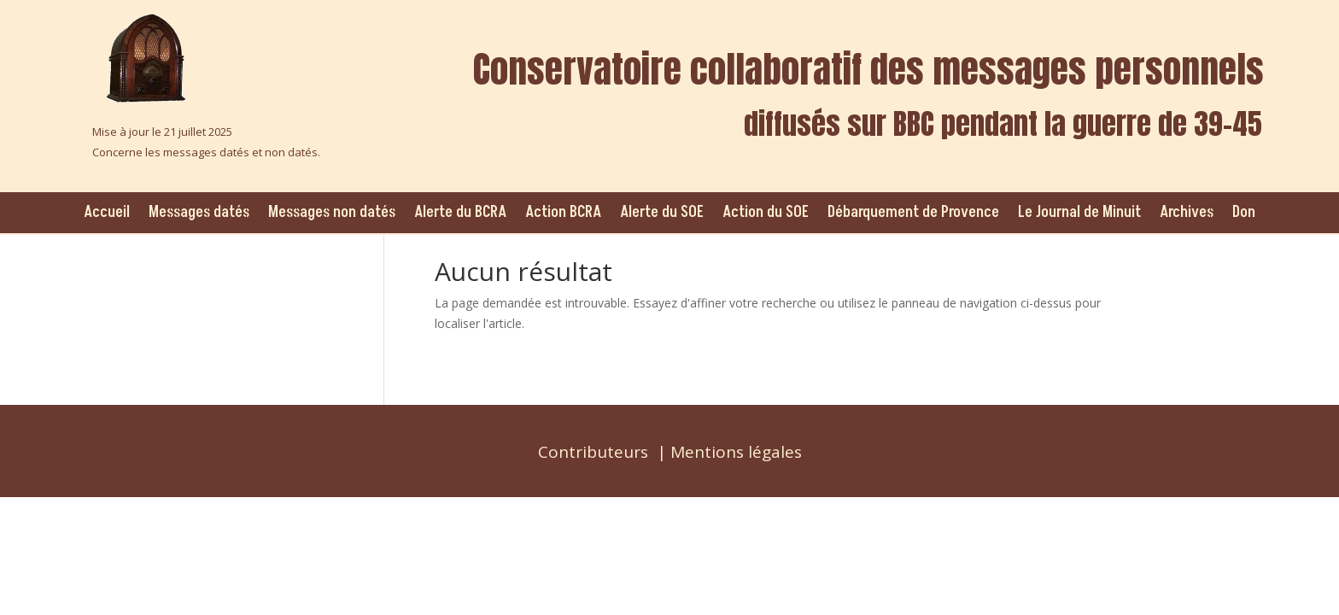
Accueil (107, 212)
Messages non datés (331, 212)
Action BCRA (563, 212)
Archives (1186, 212)
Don (1243, 212)
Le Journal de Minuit (1079, 212)
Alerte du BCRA (460, 212)
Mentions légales (736, 452)
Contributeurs (593, 452)
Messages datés (199, 212)
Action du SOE (765, 212)
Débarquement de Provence (913, 212)
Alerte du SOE (662, 212)
